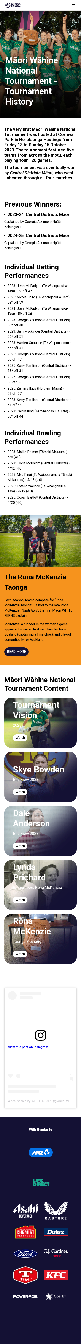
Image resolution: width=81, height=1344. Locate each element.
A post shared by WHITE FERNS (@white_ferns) (41, 1101)
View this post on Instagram (28, 1047)
